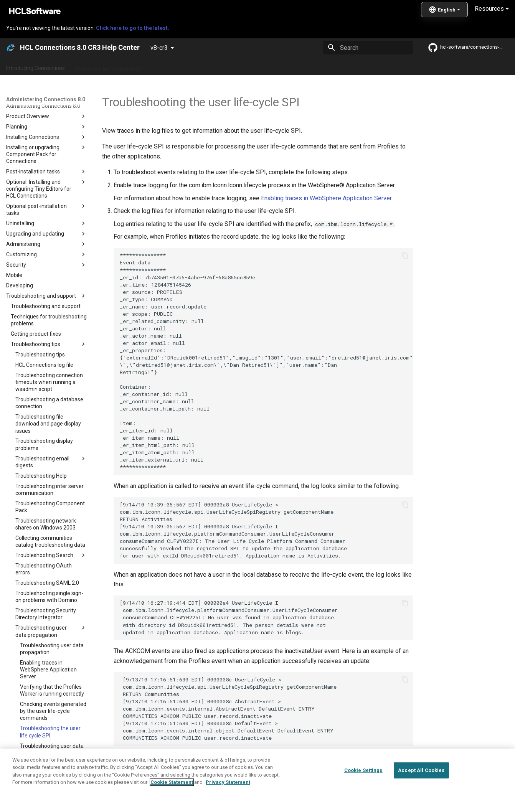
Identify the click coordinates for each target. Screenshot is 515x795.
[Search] (368, 47)
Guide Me (391, 66)
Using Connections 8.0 (260, 66)
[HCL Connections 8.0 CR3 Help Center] (10, 47)
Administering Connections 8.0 (187, 66)
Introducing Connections (35, 66)
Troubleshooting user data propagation (191, 763)
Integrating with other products (333, 66)
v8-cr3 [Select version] (159, 47)
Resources (492, 8)
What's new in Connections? (107, 66)
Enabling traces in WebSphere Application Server (326, 198)
